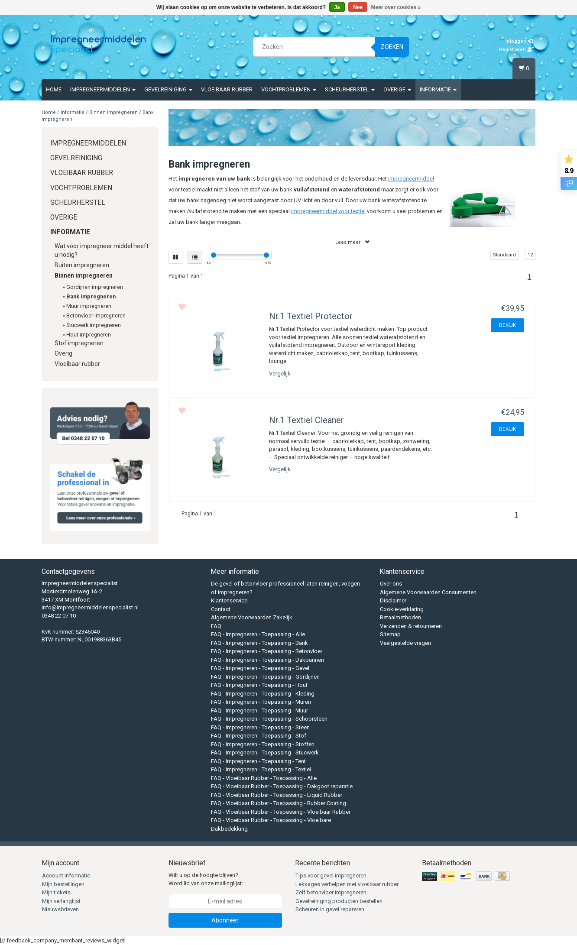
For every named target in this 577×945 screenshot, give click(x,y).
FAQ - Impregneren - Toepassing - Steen (260, 727)
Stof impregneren (79, 343)
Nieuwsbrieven (60, 909)
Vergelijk (280, 373)
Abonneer (225, 920)
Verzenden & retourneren (411, 626)
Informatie (438, 89)
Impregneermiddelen (103, 89)
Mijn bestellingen (63, 884)
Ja (337, 7)
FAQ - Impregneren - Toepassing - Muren (261, 702)
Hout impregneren (88, 334)
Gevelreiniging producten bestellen (339, 901)
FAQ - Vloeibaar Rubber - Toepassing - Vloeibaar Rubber (280, 812)
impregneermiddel (411, 178)
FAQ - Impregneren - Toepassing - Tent (258, 761)
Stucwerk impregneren (93, 325)
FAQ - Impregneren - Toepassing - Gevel (260, 668)
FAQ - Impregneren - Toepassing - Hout (259, 685)
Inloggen (519, 41)
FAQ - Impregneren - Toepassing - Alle (258, 634)
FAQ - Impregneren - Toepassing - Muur (259, 710)
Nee (358, 7)
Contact (220, 609)
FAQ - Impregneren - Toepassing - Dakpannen (267, 660)
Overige (397, 89)
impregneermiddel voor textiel (328, 211)
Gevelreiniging (168, 89)
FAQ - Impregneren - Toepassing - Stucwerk (265, 752)
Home (54, 89)
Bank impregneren (91, 296)
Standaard (504, 255)
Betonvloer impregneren (96, 315)
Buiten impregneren (82, 265)
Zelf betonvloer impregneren (330, 892)
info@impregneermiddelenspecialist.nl (90, 607)
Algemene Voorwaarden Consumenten (428, 592)
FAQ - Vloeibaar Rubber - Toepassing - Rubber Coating (278, 803)
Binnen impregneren (113, 112)
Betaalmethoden (400, 617)
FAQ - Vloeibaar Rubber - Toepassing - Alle (264, 778)
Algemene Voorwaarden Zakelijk (251, 617)
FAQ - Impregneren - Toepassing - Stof (258, 735)
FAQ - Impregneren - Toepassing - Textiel (261, 769)
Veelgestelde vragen (405, 643)
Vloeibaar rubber (227, 89)
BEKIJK (507, 325)
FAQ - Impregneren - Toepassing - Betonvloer (266, 651)
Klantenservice (229, 600)
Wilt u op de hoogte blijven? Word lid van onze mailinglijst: (206, 879)
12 (530, 255)
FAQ (216, 626)
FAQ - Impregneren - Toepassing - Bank (259, 643)
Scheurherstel (350, 89)
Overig (63, 353)
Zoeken (392, 46)
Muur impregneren (88, 306)
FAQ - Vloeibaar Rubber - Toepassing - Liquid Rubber (276, 795)
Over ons (391, 583)
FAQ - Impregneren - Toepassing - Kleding (262, 693)
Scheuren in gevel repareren (329, 909)
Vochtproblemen (288, 89)
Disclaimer (393, 600)
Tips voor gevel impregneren (330, 875)
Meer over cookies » (396, 7)
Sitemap (390, 634)
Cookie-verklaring (402, 609)
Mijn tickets (56, 892)
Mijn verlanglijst (61, 901)
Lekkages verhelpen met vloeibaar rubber (347, 884)
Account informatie (66, 875)
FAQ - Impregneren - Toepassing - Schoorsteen (269, 718)
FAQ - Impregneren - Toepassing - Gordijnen (265, 676)
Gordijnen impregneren (94, 287)
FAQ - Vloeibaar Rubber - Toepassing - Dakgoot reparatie (282, 786)
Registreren (516, 49)
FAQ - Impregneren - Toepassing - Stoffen (262, 744)
